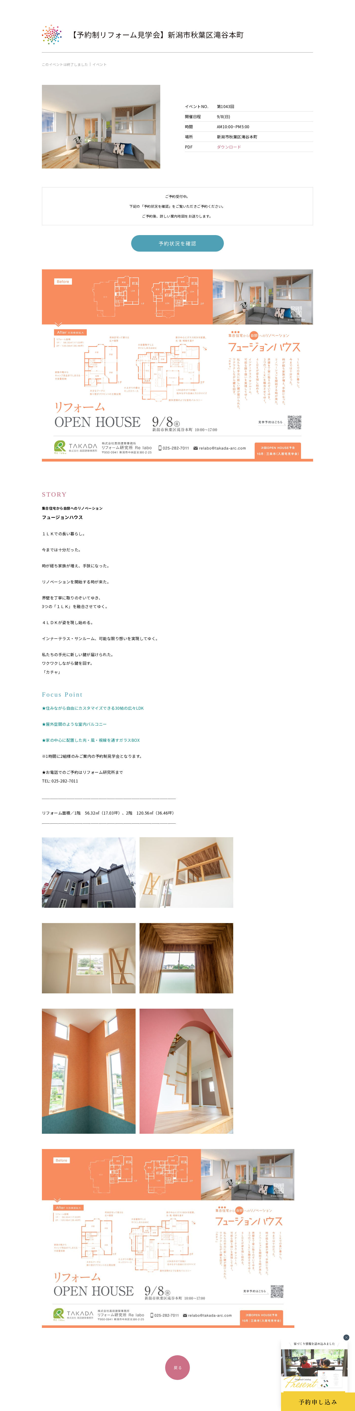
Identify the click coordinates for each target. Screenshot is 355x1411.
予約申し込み (318, 1401)
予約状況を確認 (177, 243)
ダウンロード (229, 147)
